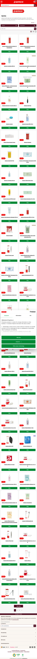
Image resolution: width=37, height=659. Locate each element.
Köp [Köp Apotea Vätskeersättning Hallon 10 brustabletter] (9, 51)
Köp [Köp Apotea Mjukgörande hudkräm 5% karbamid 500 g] (28, 260)
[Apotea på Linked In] (35, 647)
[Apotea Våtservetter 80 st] (22, 178)
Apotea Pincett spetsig (27, 389)
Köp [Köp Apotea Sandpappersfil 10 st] (28, 280)
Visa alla (19, 606)
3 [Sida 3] (19, 610)
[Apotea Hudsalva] (22, 140)
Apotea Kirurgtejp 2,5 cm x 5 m (9, 427)
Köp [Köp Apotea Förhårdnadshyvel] (28, 526)
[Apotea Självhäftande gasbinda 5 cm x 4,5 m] (22, 292)
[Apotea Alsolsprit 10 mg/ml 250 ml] (3, 103)
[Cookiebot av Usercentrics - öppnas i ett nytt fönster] (30, 312)
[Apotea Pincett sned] (3, 253)
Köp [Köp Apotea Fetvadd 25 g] (28, 506)
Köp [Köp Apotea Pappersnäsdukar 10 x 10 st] (28, 202)
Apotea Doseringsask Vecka (9, 142)
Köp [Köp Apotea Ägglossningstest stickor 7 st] (9, 506)
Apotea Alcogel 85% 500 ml (27, 371)
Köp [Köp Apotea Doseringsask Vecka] (9, 146)
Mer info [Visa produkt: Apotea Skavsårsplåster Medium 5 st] (28, 488)
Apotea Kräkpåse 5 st (27, 446)
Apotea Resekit (9, 235)
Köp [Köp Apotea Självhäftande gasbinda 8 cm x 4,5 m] (28, 584)
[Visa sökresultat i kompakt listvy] (33, 31)
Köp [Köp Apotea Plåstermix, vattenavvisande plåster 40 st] (9, 91)
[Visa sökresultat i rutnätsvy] (31, 31)
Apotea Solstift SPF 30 (9, 160)
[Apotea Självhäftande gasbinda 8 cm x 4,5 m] (22, 576)
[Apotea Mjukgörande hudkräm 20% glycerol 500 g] (3, 576)
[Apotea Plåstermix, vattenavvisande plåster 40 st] (3, 83)
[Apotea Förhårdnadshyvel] (22, 518)
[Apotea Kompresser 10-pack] (9, 308)
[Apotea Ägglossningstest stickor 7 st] (3, 500)
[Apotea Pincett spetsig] (22, 387)
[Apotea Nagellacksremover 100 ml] (3, 482)
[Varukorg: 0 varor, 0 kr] (34, 1)
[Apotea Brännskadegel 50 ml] (3, 558)
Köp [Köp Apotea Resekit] (9, 240)
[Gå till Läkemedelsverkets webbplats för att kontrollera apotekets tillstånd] (18, 655)
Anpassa (18, 341)
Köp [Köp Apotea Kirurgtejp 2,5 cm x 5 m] (9, 431)
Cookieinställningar (15, 650)
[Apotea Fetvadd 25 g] (22, 500)
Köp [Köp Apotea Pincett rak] (9, 546)
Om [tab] (30, 315)
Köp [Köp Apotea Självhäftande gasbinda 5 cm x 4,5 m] (28, 300)
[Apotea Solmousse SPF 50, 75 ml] (22, 215)
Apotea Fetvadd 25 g (27, 502)
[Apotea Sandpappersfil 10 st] (22, 273)
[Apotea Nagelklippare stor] (3, 350)
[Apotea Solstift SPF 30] (3, 158)
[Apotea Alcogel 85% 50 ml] (22, 122)
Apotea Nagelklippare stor (9, 353)
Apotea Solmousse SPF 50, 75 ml (27, 217)
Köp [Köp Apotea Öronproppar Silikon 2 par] (28, 602)
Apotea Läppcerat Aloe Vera (9, 389)
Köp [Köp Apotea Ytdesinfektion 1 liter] (28, 431)
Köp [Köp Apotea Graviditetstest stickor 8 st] (9, 300)
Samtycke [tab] (6, 315)
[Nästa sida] (22, 610)
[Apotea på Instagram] (33, 647)
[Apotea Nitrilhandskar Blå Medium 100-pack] (22, 405)
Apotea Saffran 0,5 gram (9, 464)
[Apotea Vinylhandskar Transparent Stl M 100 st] (22, 158)
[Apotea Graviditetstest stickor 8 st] (3, 292)
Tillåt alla (18, 337)
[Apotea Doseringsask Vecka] (3, 140)
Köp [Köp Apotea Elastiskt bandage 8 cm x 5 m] (9, 413)
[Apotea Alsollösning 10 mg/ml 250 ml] (27, 308)
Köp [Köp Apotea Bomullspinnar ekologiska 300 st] (28, 91)
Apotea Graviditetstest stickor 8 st (9, 295)
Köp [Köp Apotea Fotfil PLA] (28, 109)
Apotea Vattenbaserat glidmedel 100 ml (9, 217)
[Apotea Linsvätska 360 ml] (3, 64)
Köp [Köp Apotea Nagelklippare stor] (9, 356)
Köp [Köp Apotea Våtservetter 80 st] (28, 184)
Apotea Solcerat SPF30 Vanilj (9, 199)
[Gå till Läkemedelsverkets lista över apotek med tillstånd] (22, 655)
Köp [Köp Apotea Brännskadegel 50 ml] (9, 564)
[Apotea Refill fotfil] (3, 444)
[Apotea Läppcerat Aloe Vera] (3, 387)
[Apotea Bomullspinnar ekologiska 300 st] (22, 83)
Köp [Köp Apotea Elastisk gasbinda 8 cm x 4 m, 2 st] (28, 546)
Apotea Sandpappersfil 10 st (27, 275)
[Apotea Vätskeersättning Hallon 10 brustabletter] (3, 44)
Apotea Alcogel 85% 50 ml (27, 124)
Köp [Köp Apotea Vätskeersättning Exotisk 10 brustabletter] (28, 51)
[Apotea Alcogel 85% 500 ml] (22, 369)
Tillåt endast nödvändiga (18, 345)
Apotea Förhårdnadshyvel (27, 521)
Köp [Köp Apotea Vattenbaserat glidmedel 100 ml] (9, 221)
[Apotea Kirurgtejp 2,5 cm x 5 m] (3, 425)
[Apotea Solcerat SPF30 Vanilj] (3, 196)
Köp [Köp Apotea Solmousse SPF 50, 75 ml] (28, 221)
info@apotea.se (24, 658)
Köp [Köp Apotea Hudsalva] (28, 146)
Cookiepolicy (22, 650)
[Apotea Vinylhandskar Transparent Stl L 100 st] (3, 273)
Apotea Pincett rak (9, 540)
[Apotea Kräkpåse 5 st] (22, 444)
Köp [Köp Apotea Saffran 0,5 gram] (9, 469)
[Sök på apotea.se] (17, 5)
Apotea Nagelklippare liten (9, 598)
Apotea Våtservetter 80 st (27, 180)
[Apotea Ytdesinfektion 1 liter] (22, 425)
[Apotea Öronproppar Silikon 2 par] (22, 596)
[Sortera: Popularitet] (27, 25)
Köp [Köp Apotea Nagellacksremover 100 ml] (9, 488)
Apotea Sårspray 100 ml (9, 371)
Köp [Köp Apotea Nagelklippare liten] (9, 602)
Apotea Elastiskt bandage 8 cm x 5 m (9, 408)
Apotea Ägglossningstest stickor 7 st (9, 502)
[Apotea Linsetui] (3, 122)
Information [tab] (18, 315)
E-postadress (3, 623)
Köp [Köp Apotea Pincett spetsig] (28, 393)
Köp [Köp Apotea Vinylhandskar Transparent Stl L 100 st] (9, 280)
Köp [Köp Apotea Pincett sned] (9, 260)
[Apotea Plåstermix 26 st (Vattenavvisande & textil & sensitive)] (3, 518)
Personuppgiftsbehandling (17, 651)
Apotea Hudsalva (27, 142)
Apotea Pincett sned (9, 255)
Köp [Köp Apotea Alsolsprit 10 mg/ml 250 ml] (9, 109)
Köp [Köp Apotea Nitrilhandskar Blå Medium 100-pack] (28, 413)
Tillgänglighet (26, 651)
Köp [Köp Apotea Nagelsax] (28, 356)
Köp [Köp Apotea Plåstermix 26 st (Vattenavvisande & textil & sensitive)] (9, 526)
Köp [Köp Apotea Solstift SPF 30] (9, 166)
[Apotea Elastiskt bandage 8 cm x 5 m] (3, 405)
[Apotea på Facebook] (30, 647)
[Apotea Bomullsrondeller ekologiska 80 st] (22, 64)
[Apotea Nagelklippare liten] (3, 596)
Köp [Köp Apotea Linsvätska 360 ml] (9, 71)
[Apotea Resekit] (3, 233)
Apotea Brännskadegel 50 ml (9, 560)
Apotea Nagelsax (27, 353)
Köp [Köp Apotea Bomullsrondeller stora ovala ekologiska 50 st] (28, 240)
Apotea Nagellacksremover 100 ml (9, 484)
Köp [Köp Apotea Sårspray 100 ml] (9, 375)
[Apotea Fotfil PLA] (22, 103)
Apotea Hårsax (28, 560)
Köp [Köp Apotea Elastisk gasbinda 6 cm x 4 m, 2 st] (28, 469)
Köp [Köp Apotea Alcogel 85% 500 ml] (28, 375)
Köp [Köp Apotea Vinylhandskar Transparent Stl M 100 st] (28, 166)
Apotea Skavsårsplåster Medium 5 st (27, 484)
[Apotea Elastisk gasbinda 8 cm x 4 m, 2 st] (22, 538)
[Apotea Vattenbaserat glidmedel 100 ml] (3, 215)
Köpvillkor (10, 651)
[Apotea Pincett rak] (3, 538)
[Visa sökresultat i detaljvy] (35, 31)
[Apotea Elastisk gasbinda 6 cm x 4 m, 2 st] (22, 462)
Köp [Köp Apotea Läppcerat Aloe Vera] (9, 393)
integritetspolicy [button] (15, 619)
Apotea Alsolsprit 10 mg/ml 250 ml (9, 105)
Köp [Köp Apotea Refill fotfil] (9, 450)
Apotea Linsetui (9, 124)
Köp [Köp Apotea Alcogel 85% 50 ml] (28, 127)
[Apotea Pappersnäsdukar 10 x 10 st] (22, 196)
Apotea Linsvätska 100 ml (9, 180)
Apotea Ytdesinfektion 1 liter (27, 427)
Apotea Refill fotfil (9, 446)
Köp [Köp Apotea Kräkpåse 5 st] (28, 450)
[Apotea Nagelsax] (22, 350)
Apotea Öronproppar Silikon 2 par (27, 598)
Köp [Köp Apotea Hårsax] (28, 564)
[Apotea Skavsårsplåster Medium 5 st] (22, 482)
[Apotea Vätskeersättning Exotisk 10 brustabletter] (22, 44)
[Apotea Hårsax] (22, 558)
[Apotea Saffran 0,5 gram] (3, 462)
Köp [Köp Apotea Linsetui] (9, 127)
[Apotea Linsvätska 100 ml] (3, 178)
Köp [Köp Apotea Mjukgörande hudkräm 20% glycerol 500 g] (9, 584)
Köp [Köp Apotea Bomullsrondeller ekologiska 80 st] (28, 71)
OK (34, 625)
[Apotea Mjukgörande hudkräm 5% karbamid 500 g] (22, 253)
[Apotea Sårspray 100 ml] (3, 369)
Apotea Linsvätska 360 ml (9, 66)
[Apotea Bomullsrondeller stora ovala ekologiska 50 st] (22, 233)
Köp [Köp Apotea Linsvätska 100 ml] (9, 184)
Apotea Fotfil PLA (27, 105)
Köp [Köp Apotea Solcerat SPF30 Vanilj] (9, 202)
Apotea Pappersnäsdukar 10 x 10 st (27, 199)
